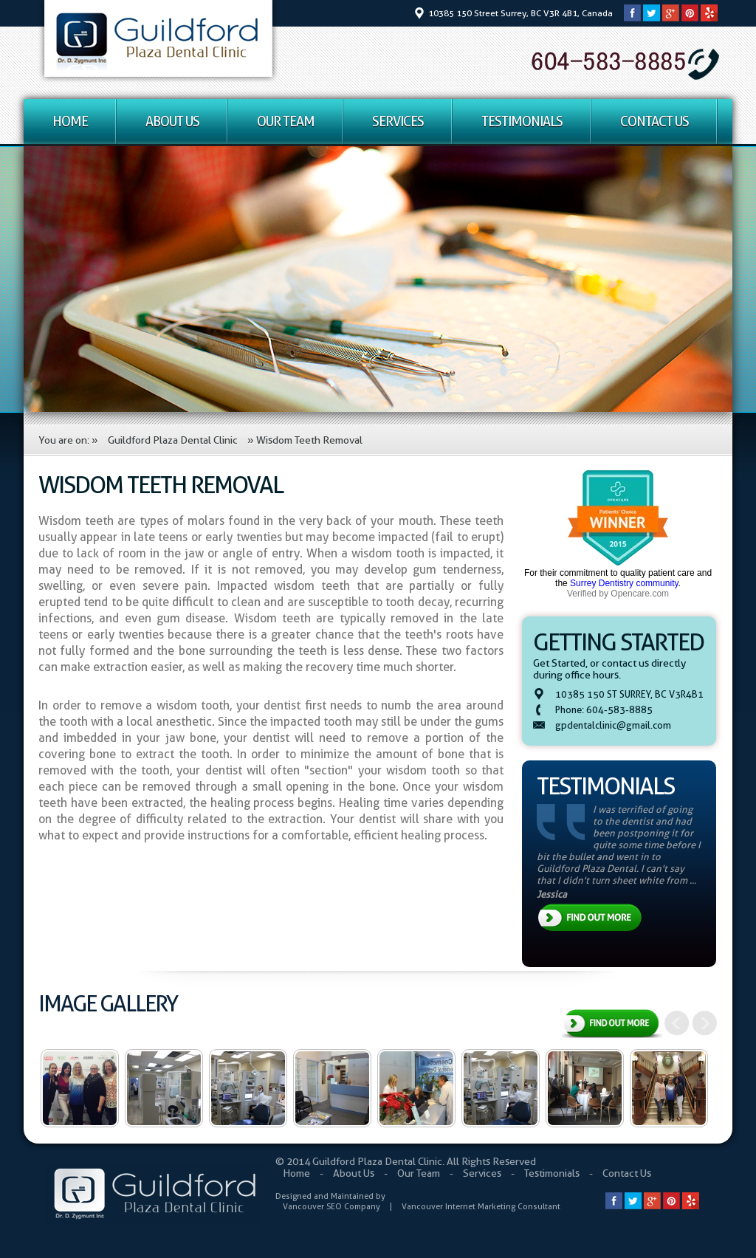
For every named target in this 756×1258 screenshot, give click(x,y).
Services (398, 121)
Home (70, 121)
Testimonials (522, 121)
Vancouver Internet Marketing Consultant (481, 1206)
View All (612, 1025)
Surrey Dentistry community (624, 583)
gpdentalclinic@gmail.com (613, 725)
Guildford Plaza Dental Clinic (173, 440)
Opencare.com (640, 593)
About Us (172, 121)
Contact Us (654, 121)
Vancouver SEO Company (331, 1206)
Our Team (286, 121)
